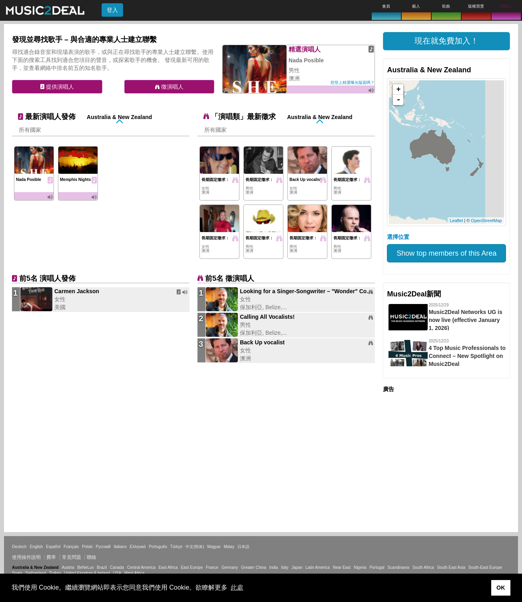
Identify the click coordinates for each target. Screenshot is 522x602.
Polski (87, 546)
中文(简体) (194, 546)
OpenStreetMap (486, 220)
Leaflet (456, 220)
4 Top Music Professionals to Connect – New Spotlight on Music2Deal (467, 356)
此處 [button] (237, 587)
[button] (446, 41)
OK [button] (500, 587)
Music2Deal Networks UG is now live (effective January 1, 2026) (465, 320)
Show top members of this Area (446, 253)
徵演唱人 (169, 86)
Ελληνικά (138, 546)
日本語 (243, 546)
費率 (51, 557)
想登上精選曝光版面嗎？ (353, 82)
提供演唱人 (57, 86)
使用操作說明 (26, 557)
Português (158, 546)
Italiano (120, 546)
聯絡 (91, 557)
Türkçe (176, 546)
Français (71, 546)
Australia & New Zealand (119, 117)
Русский (103, 546)
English (36, 546)
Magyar (214, 546)
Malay (229, 546)
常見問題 (71, 557)
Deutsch (19, 546)
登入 (112, 10)
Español (53, 546)
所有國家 (30, 130)
